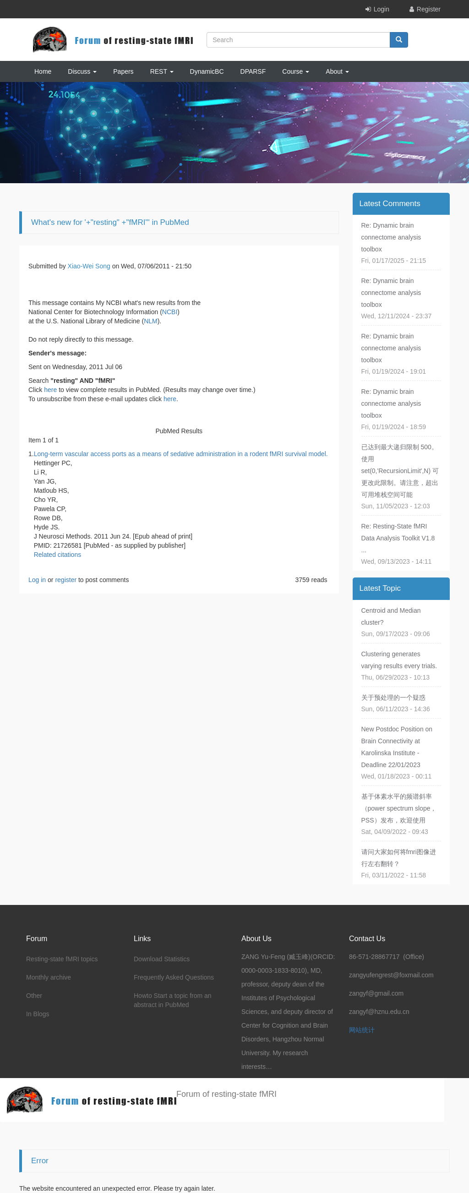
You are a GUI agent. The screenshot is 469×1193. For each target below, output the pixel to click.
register (65, 579)
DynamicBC (207, 71)
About (337, 71)
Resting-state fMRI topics (62, 959)
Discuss (82, 71)
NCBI (169, 312)
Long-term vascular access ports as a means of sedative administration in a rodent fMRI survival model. (181, 454)
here (50, 389)
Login (381, 9)
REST (162, 71)
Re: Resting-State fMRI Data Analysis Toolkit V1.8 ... (398, 538)
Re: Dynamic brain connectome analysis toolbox (391, 237)
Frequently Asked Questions (174, 977)
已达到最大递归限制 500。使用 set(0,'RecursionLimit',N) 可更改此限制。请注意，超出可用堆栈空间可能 (400, 470)
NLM (151, 321)
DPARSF (253, 71)
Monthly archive (48, 977)
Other (34, 995)
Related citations (58, 554)
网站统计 (362, 1030)
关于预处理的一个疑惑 (393, 697)
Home (42, 71)
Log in (37, 579)
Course (295, 71)
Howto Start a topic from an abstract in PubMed (173, 1000)
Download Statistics (162, 959)
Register (429, 9)
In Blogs (37, 1014)
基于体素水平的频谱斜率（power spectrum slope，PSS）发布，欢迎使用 (399, 808)
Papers (123, 71)
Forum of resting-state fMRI (226, 1094)
